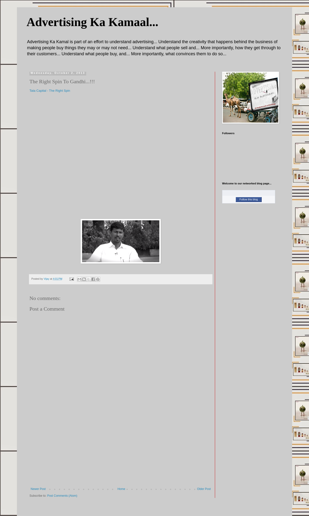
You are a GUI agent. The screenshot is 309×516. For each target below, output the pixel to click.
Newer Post (38, 489)
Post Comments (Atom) (62, 495)
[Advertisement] (120, 451)
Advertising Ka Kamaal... (92, 22)
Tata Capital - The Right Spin (49, 90)
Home (121, 489)
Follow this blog (248, 199)
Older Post (204, 489)
